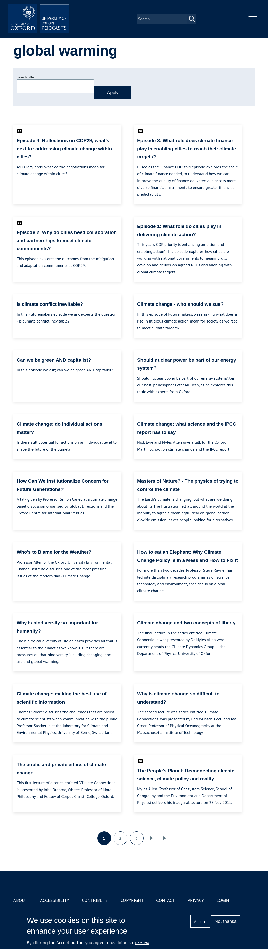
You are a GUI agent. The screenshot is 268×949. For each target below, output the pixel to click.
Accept (200, 921)
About (20, 900)
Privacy (195, 900)
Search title (25, 77)
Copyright (132, 900)
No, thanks (226, 921)
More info (142, 943)
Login (223, 900)
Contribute (95, 900)
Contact (165, 900)
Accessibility (54, 900)
